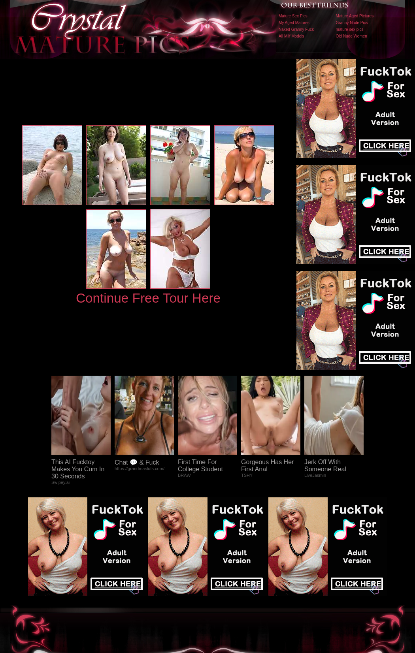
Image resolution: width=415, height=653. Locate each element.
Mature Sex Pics (293, 16)
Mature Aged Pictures (355, 16)
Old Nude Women (351, 36)
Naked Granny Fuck (296, 29)
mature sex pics (350, 29)
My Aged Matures (294, 23)
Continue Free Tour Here (148, 298)
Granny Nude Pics (352, 23)
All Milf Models (291, 36)
